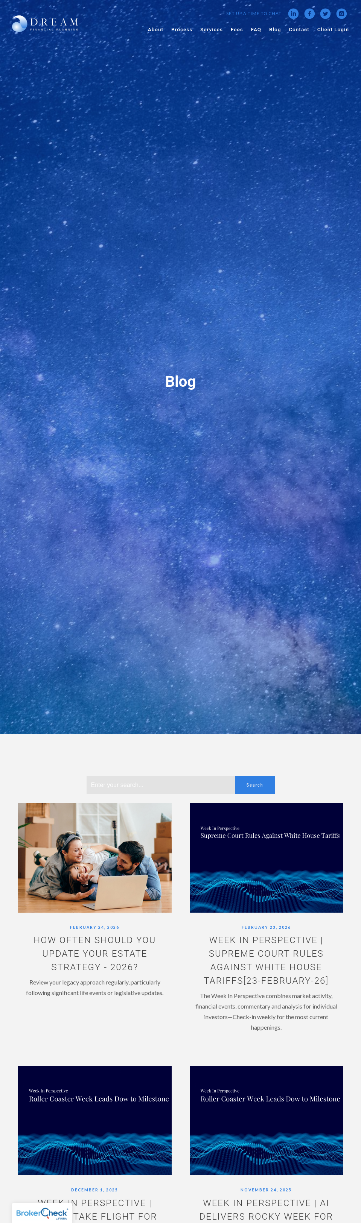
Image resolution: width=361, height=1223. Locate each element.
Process (181, 29)
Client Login (333, 29)
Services (211, 29)
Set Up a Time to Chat (254, 13)
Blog (275, 29)
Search (255, 785)
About (155, 29)
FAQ (256, 29)
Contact (299, 29)
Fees (237, 29)
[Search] (161, 785)
